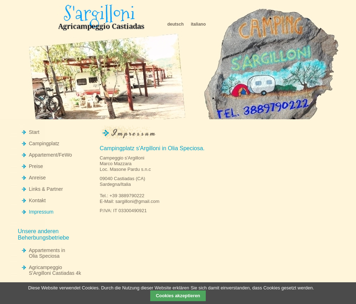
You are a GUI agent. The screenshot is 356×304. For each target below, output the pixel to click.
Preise (36, 166)
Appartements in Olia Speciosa (47, 253)
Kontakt (37, 200)
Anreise (37, 177)
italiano (198, 24)
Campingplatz (44, 143)
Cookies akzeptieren (178, 295)
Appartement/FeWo (50, 155)
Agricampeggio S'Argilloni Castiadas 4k (55, 270)
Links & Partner (46, 189)
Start (34, 132)
